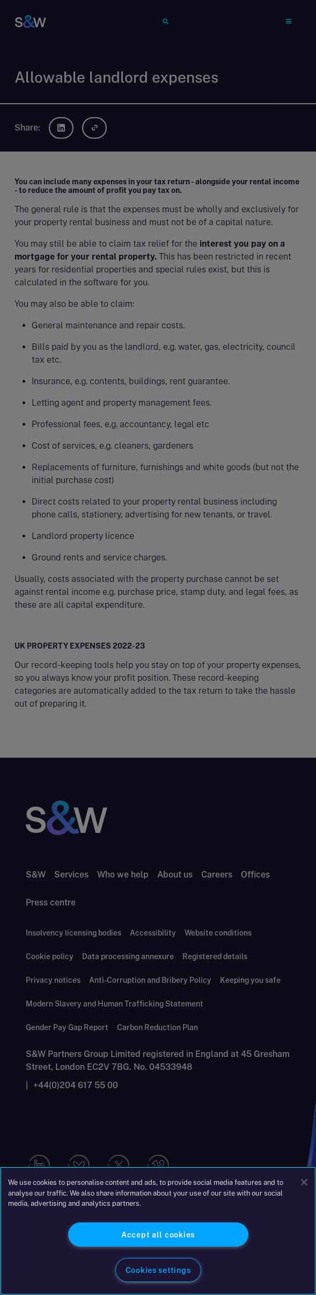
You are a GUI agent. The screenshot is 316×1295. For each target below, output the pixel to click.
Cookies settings (158, 1270)
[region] (158, 1231)
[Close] (304, 1182)
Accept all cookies (158, 1234)
